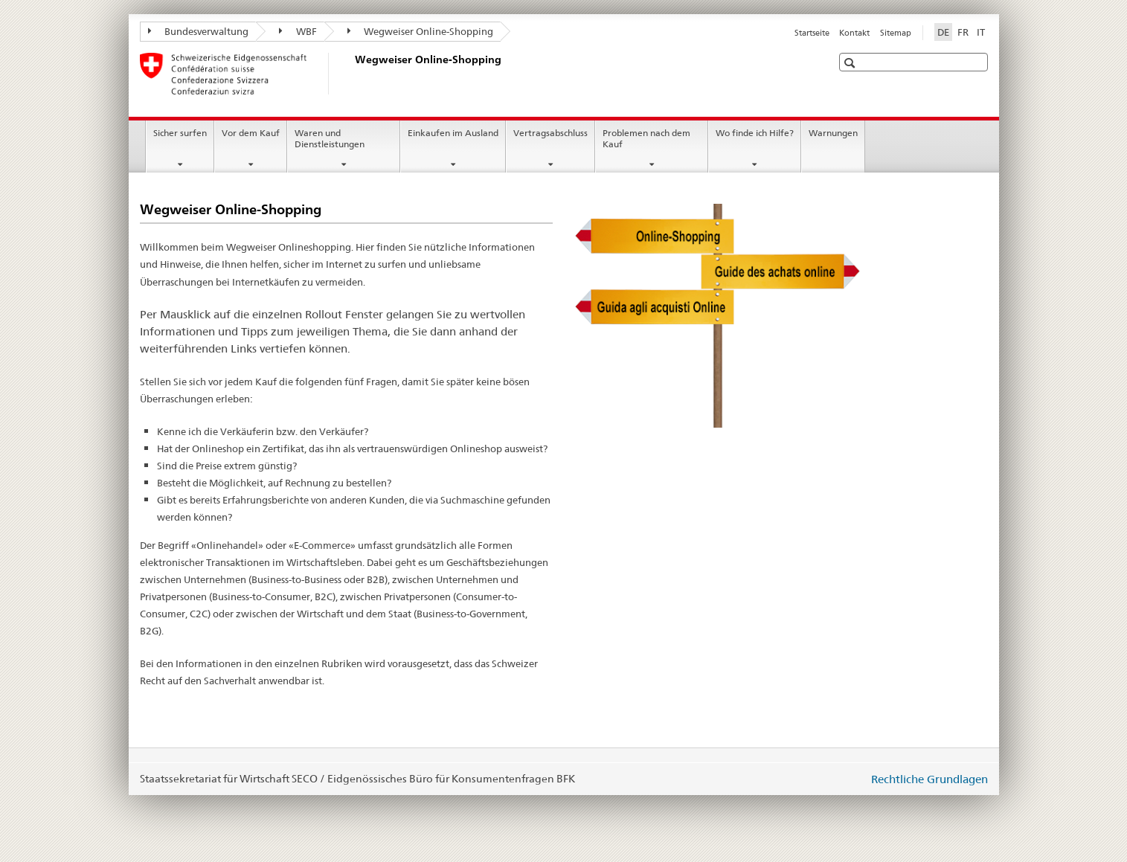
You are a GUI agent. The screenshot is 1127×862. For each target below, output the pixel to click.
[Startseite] (352, 73)
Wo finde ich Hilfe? (755, 132)
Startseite (811, 33)
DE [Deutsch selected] (943, 32)
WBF (298, 31)
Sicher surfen (180, 132)
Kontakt (854, 33)
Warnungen (833, 132)
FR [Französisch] (963, 32)
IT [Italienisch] (981, 32)
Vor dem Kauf (251, 132)
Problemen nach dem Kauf (646, 138)
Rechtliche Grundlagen (929, 779)
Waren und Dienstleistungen (330, 138)
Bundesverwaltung (198, 31)
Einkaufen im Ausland (453, 132)
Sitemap (895, 33)
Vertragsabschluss (550, 132)
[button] (851, 63)
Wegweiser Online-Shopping (420, 31)
